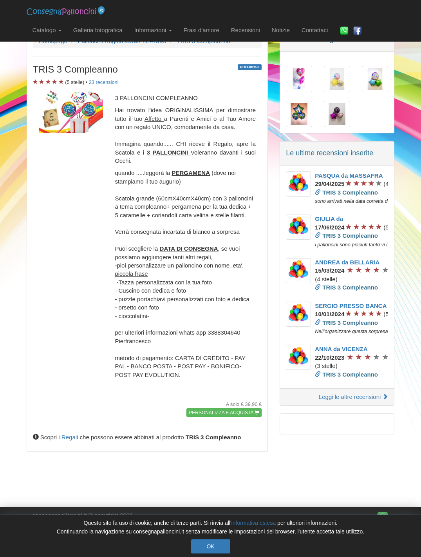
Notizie (281, 30)
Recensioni (245, 30)
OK (210, 546)
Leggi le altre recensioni (353, 396)
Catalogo (47, 30)
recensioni (104, 82)
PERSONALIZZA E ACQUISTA (224, 412)
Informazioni (153, 30)
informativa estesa (253, 523)
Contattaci (315, 30)
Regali (69, 437)
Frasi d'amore (201, 30)
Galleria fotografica (98, 30)
